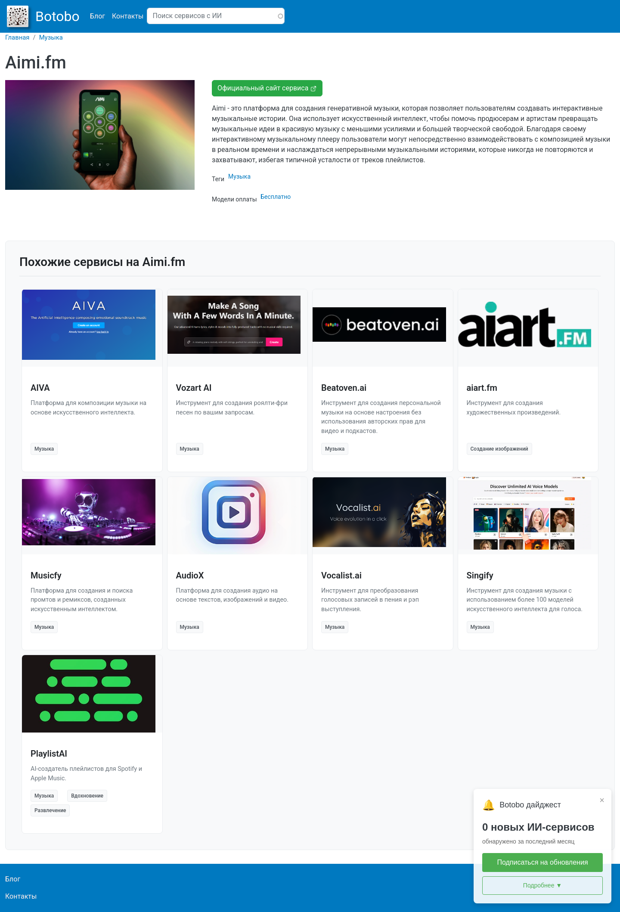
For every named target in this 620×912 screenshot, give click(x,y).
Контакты (127, 16)
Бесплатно (275, 196)
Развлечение (50, 810)
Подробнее (542, 885)
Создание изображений (499, 449)
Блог (97, 16)
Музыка (51, 37)
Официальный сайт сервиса (267, 88)
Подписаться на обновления (542, 862)
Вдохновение (87, 796)
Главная (17, 37)
